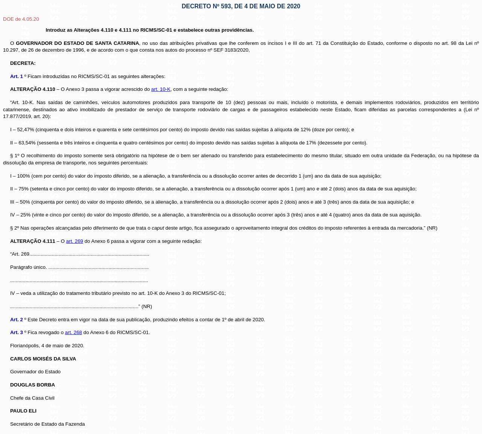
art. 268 (73, 332)
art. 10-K (161, 89)
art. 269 (74, 241)
